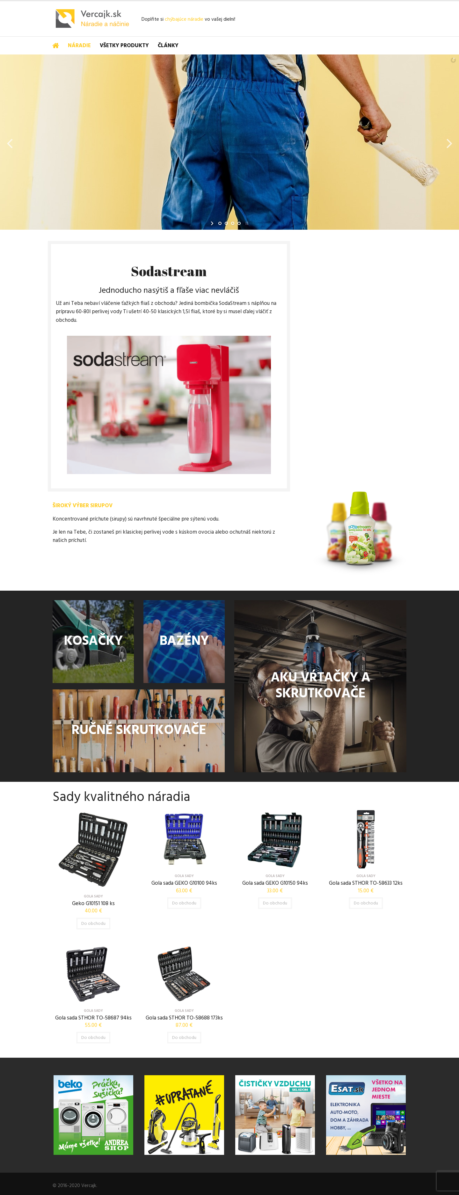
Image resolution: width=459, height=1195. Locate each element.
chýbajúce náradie (184, 19)
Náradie (79, 45)
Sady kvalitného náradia (121, 797)
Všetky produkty (124, 45)
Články (168, 45)
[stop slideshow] (246, 223)
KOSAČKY (93, 641)
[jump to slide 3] (232, 223)
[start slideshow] (213, 223)
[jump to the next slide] (449, 142)
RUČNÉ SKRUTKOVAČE (138, 730)
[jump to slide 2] (226, 223)
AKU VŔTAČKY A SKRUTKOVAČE (320, 686)
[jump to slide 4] (239, 223)
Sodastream (169, 271)
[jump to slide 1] (220, 223)
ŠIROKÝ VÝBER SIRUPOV (83, 505)
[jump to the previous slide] (9, 142)
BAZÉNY (184, 641)
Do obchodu (93, 923)
